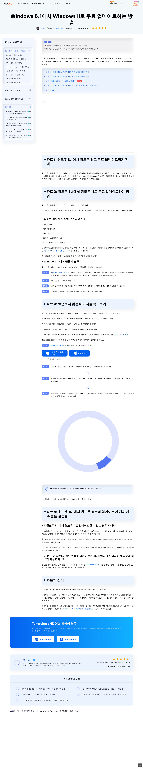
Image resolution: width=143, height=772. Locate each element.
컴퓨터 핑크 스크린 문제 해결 (15, 75)
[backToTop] (140, 765)
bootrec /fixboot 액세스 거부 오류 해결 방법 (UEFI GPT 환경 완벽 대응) (18, 112)
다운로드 (113, 3)
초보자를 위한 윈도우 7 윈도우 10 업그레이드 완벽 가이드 (18, 136)
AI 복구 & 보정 (37, 3)
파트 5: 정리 (50, 90)
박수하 (43, 28)
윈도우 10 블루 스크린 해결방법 (16, 59)
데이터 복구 (21, 3)
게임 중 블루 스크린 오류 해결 (15, 71)
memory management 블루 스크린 (17, 67)
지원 (66, 3)
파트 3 (71, 565)
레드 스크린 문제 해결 (13, 83)
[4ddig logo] (8, 3)
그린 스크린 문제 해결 (13, 79)
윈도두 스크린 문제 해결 (15, 50)
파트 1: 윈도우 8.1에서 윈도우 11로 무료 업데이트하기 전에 (67, 72)
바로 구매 (79, 353)
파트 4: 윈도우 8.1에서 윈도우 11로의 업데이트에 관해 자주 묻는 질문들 (72, 85)
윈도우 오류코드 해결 (13, 90)
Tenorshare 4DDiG (120, 334)
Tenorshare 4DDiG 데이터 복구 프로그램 (77, 609)
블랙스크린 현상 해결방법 (14, 55)
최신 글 (8, 107)
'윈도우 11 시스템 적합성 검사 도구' (57, 251)
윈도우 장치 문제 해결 (14, 98)
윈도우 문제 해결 (58, 28)
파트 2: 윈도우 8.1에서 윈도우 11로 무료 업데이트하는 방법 (67, 76)
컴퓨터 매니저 (53, 3)
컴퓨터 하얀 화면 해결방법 (14, 63)
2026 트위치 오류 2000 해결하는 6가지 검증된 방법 (18, 118)
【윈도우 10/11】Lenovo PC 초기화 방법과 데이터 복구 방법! (18, 130)
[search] (128, 3)
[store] (122, 3)
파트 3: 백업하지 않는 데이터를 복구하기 (64, 81)
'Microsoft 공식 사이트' (59, 272)
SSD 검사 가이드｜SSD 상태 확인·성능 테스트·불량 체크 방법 (18, 124)
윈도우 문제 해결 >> (29, 711)
